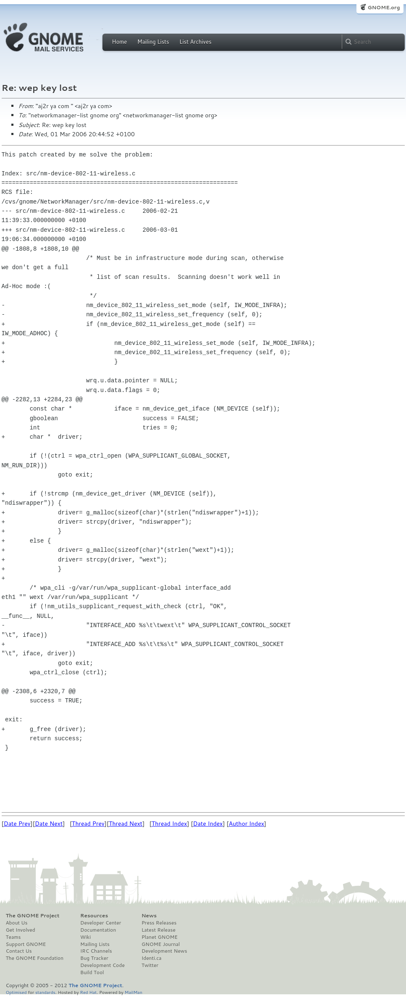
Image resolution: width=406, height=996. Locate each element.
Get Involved (20, 930)
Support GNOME (26, 944)
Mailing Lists (153, 41)
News (149, 915)
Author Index (246, 823)
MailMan (133, 992)
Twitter (149, 965)
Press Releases (158, 922)
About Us (17, 922)
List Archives (195, 41)
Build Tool (92, 972)
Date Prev (17, 823)
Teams (13, 937)
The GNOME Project (33, 915)
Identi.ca (151, 958)
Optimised (16, 992)
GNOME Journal (160, 944)
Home (119, 41)
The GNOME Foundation (35, 958)
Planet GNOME (159, 937)
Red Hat (88, 992)
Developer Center (100, 922)
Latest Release (158, 930)
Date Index (208, 823)
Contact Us (19, 951)
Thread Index (169, 823)
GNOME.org (383, 7)
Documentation (98, 930)
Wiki (85, 937)
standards (45, 992)
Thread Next (125, 823)
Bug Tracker (94, 958)
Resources (94, 915)
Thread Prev (88, 823)
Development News (164, 951)
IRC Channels (96, 951)
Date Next (49, 823)
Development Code (102, 965)
